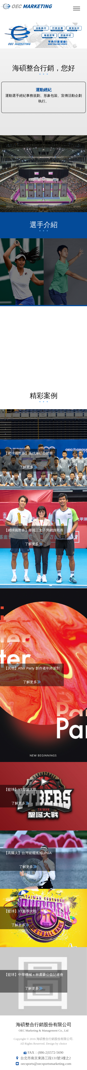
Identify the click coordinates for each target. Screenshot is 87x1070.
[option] (43, 35)
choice (63, 1043)
